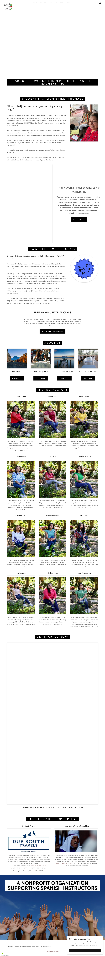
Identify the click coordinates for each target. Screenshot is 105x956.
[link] (8, 2)
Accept (86, 950)
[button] (69, 3)
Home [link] (35, 3)
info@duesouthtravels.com (38, 865)
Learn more (16, 378)
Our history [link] (59, 3)
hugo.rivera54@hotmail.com (64, 863)
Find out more (78, 219)
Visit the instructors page (52, 331)
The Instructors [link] (46, 3)
